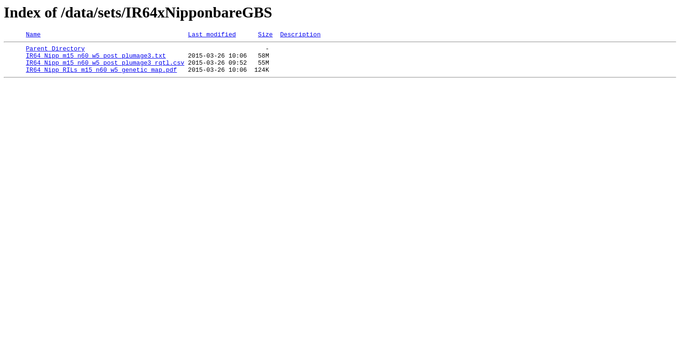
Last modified (212, 35)
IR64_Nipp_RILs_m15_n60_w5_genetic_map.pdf (101, 76)
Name (33, 35)
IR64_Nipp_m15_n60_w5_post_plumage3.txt (96, 59)
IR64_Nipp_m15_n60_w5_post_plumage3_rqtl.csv (105, 68)
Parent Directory (55, 51)
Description (300, 35)
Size (265, 35)
